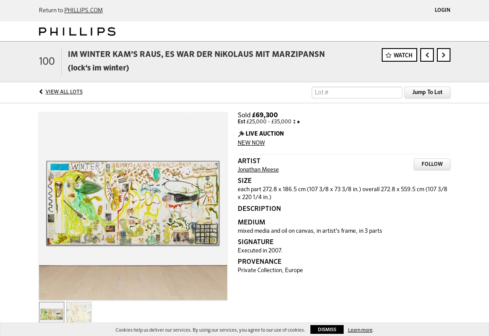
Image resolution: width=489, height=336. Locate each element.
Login (442, 10)
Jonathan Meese (258, 170)
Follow (432, 164)
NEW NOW (251, 143)
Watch (403, 56)
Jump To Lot (427, 92)
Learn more (360, 330)
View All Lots (64, 92)
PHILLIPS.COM (83, 11)
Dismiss (327, 329)
